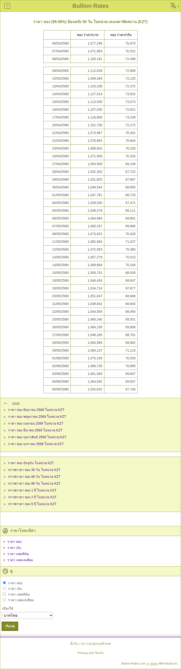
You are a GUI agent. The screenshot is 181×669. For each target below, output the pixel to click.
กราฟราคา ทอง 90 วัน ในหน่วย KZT (34, 483)
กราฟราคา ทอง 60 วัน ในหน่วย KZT (34, 476)
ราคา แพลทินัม (18, 554)
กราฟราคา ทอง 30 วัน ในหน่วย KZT (34, 470)
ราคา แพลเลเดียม (20, 560)
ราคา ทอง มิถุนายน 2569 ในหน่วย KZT (36, 410)
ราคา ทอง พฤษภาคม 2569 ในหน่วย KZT (37, 416)
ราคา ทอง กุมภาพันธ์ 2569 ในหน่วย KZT (37, 437)
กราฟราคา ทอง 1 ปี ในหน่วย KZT (32, 490)
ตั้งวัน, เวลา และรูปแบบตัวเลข (90, 643)
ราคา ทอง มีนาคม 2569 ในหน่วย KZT (35, 430)
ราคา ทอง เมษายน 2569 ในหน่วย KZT (35, 423)
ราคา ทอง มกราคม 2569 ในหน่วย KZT (36, 444)
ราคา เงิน (14, 548)
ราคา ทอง (14, 541)
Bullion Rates (90, 6)
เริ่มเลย (10, 626)
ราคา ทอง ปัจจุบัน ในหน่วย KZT (31, 463)
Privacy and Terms (90, 653)
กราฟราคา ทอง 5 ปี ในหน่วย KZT (32, 504)
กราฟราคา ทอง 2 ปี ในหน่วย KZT (32, 497)
